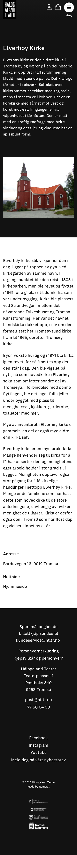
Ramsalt (44, 787)
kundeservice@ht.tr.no (38, 640)
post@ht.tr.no (38, 700)
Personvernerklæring (38, 651)
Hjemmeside (15, 586)
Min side (49, 7)
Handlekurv (58, 7)
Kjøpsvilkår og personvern (39, 658)
